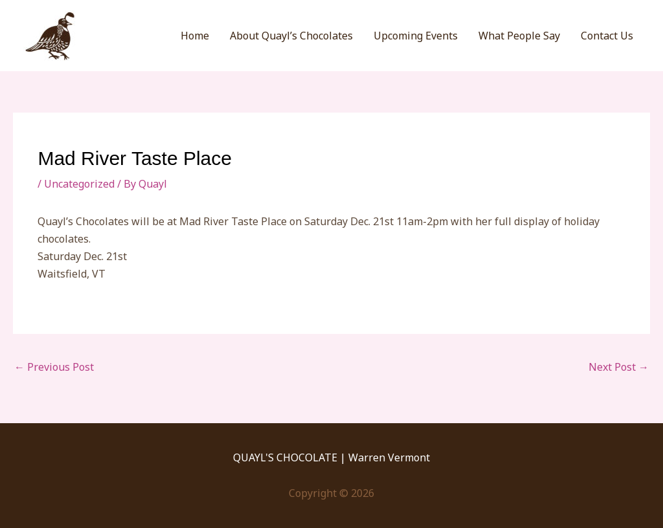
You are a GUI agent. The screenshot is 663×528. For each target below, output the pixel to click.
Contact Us (607, 35)
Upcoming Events (416, 35)
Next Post (619, 367)
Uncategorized (79, 184)
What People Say (519, 35)
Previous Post (54, 367)
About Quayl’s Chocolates (291, 35)
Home (195, 35)
